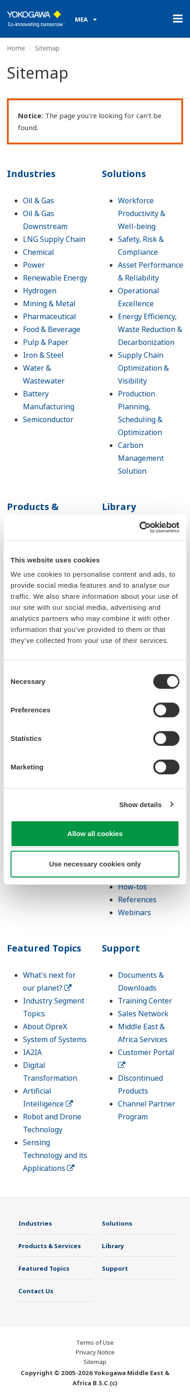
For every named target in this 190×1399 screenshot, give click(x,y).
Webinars (134, 912)
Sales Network (143, 1014)
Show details (140, 804)
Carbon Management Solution (141, 458)
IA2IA (32, 1052)
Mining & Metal (49, 303)
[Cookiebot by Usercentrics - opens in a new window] (139, 527)
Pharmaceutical (49, 316)
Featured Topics (44, 948)
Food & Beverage (51, 329)
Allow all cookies (95, 833)
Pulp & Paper (45, 342)
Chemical (38, 252)
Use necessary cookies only (95, 863)
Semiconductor (48, 419)
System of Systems (55, 1039)
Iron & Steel (43, 355)
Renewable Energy (55, 278)
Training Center (145, 1001)
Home (16, 48)
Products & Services (33, 513)
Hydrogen (39, 291)
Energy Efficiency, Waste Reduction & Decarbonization (150, 329)
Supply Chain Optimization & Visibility (143, 368)
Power (34, 265)
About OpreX (45, 1026)
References (137, 899)
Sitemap (95, 1362)
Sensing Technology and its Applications (55, 1155)
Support (121, 948)
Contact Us (35, 1291)
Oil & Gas (38, 200)
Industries (31, 173)
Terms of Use (95, 1342)
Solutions (124, 173)
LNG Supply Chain (54, 239)
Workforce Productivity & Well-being (141, 213)
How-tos (132, 887)
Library (119, 506)
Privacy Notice (95, 1352)
